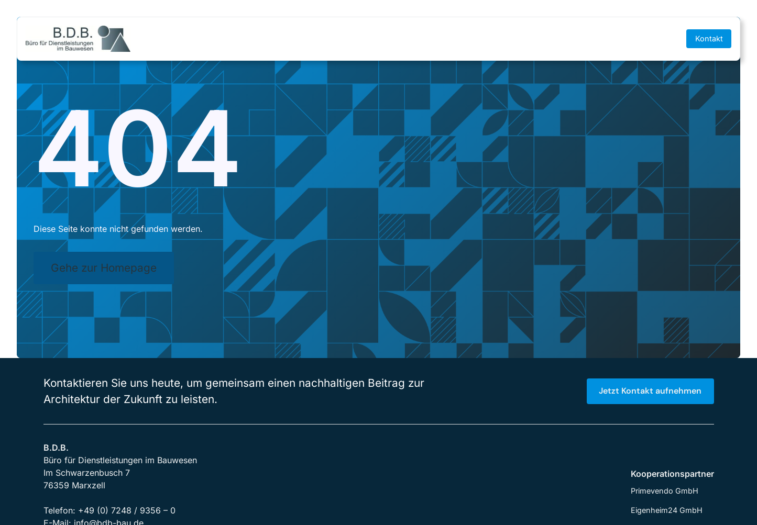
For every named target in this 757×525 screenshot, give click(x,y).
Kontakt (709, 38)
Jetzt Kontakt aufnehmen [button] (650, 390)
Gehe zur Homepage (104, 267)
